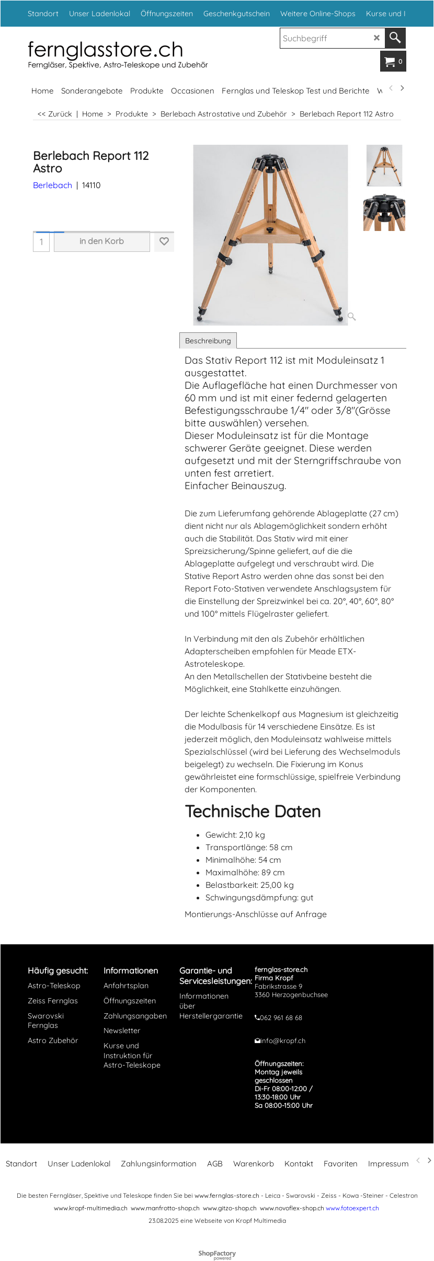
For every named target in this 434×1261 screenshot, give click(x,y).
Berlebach (52, 185)
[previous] (391, 88)
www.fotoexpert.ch (352, 1208)
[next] (401, 88)
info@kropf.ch (282, 1040)
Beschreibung (208, 340)
